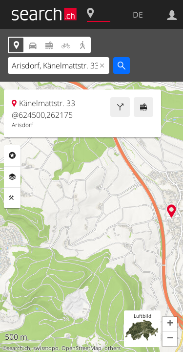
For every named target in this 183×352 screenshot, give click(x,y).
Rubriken (12, 155)
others (112, 348)
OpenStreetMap (81, 348)
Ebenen (12, 177)
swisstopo (46, 348)
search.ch (18, 348)
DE (138, 14)
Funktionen (12, 198)
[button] (170, 324)
